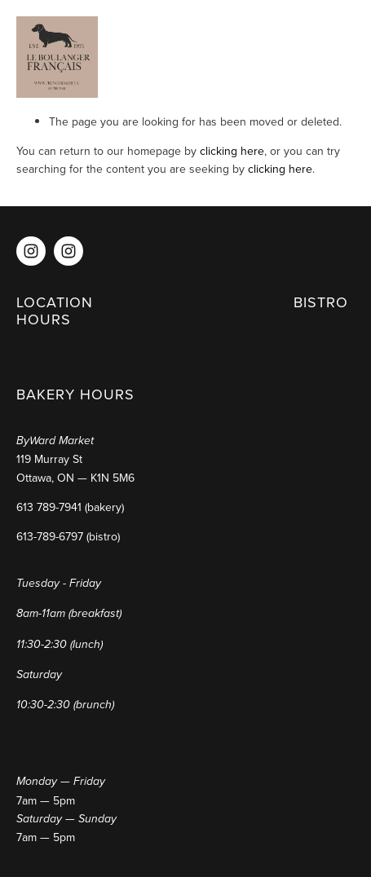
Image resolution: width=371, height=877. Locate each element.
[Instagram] (31, 251)
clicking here (232, 151)
